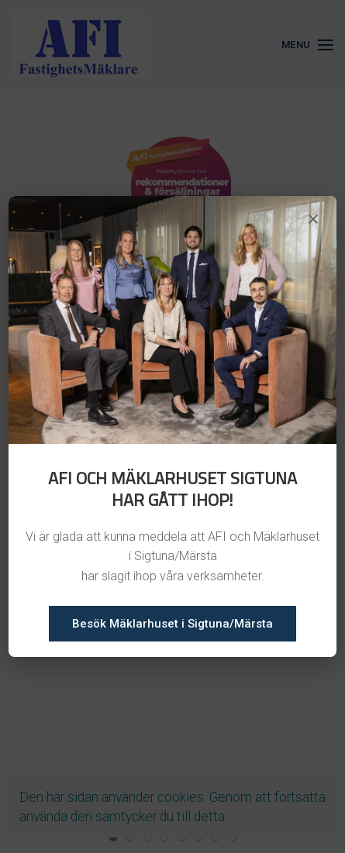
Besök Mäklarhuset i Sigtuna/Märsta (172, 624)
